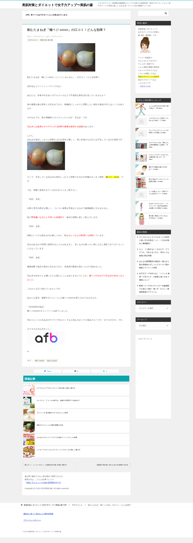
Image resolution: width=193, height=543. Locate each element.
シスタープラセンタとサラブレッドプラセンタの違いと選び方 (58, 455)
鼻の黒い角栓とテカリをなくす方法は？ (159, 222)
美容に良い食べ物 (46, 45)
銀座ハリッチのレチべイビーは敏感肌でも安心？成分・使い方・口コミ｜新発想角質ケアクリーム (154, 294)
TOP (45, 511)
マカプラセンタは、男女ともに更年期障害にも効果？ (159, 150)
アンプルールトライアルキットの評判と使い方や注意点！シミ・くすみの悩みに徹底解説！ (154, 246)
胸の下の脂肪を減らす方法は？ (158, 174)
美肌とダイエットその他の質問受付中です (43, 488)
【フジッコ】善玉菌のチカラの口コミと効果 (52, 418)
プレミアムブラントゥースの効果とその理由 (159, 137)
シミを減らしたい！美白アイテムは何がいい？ (159, 198)
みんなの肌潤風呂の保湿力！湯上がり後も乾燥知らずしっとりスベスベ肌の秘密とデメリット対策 (154, 270)
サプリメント (32, 45)
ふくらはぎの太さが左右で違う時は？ (159, 113)
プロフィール (145, 92)
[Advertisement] (153, 384)
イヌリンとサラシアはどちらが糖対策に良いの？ (159, 162)
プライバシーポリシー (32, 526)
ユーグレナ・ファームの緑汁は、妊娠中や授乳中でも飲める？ (58, 406)
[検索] (153, 18)
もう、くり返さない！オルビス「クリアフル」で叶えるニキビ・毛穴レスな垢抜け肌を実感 (154, 258)
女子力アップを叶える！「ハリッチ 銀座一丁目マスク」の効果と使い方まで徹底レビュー (154, 282)
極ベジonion (39, 366)
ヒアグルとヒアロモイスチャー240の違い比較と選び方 (56, 394)
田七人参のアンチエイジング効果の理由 (159, 186)
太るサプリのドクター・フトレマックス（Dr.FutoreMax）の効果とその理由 (159, 211)
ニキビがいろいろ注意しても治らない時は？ (159, 125)
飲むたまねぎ (52, 366)
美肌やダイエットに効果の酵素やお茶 (50, 431)
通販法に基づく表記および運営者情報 (38, 519)
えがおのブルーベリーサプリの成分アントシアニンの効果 (57, 443)
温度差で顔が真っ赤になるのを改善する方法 (112, 470)
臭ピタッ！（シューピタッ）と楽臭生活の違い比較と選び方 (46, 470)
